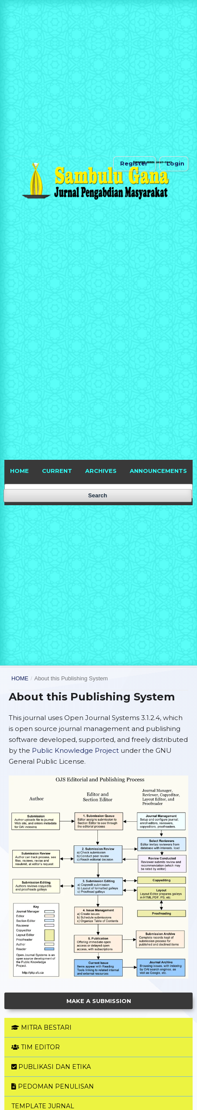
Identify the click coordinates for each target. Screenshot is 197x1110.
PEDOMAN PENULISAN (52, 1086)
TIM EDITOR (35, 1047)
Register (134, 163)
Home (19, 678)
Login (175, 163)
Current (57, 470)
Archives (101, 470)
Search (97, 495)
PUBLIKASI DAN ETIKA (51, 1066)
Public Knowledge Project (75, 750)
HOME (19, 470)
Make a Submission (98, 1000)
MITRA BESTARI (41, 1027)
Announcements (158, 470)
